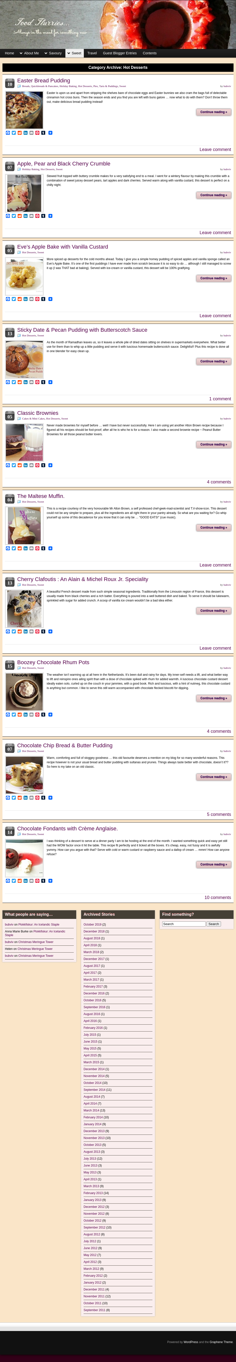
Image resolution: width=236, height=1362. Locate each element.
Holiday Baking (68, 86)
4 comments (219, 481)
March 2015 (91, 1062)
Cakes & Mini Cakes (33, 418)
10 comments (218, 897)
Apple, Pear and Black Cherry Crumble (63, 164)
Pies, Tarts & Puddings (105, 86)
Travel (92, 53)
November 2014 (94, 1076)
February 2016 (93, 1028)
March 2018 (91, 952)
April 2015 (90, 1055)
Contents (150, 53)
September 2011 (94, 1310)
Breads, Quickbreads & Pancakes (40, 86)
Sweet (76, 53)
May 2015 (90, 1048)
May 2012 (90, 1255)
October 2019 (93, 924)
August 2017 (92, 966)
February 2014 (93, 1117)
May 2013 (90, 1172)
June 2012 (90, 1248)
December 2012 (94, 1207)
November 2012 (94, 1213)
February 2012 (93, 1275)
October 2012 (93, 1220)
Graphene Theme (221, 1342)
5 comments (219, 814)
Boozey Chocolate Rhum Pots (53, 662)
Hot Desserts (85, 86)
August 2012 (92, 1234)
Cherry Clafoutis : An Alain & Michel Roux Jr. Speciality (82, 579)
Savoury (55, 53)
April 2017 (90, 972)
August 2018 (92, 938)
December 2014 (94, 1069)
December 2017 (94, 959)
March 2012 (91, 1269)
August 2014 (92, 1096)
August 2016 (92, 1014)
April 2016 (90, 1021)
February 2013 (93, 1193)
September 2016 (94, 1007)
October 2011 (93, 1303)
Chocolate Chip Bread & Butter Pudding (65, 745)
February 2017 (93, 986)
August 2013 (92, 1151)
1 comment (220, 398)
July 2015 (90, 1034)
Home (9, 53)
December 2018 (94, 931)
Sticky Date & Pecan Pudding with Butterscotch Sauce (82, 330)
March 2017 (91, 979)
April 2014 (90, 1103)
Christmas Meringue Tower (36, 942)
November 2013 (94, 1138)
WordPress (191, 1342)
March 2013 (91, 1186)
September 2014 (94, 1090)
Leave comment (215, 149)
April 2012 (90, 1262)
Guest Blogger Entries (120, 53)
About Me (31, 53)
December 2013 (94, 1131)
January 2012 (93, 1282)
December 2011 (94, 1289)
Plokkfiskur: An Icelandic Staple (38, 924)
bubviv (227, 86)
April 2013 (90, 1179)
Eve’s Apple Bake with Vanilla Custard (62, 247)
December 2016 (94, 993)
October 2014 (93, 1083)
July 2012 (90, 1241)
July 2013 (90, 1158)
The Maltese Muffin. (41, 496)
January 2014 (93, 1124)
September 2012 (94, 1227)
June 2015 (90, 1041)
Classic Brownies (38, 413)
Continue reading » (213, 112)
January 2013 (93, 1200)
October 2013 (93, 1145)
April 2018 (90, 945)
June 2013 (90, 1165)
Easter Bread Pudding (43, 80)
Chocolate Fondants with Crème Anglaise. (67, 828)
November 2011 (94, 1296)
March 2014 (91, 1110)
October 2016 (93, 1000)
